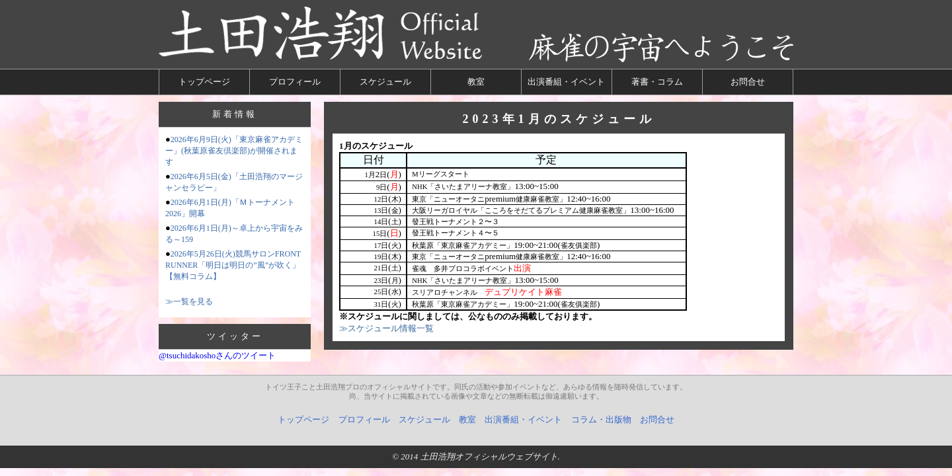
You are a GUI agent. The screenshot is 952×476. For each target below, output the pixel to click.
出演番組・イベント (566, 82)
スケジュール (385, 82)
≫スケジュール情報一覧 (386, 328)
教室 (476, 82)
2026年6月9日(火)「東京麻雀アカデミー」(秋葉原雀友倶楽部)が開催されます (234, 151)
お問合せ (748, 82)
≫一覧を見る (189, 301)
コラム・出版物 (601, 419)
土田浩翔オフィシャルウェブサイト (489, 456)
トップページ (204, 82)
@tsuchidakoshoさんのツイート (217, 355)
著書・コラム (657, 82)
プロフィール (295, 82)
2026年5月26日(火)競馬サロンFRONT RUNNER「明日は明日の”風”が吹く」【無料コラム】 (233, 265)
